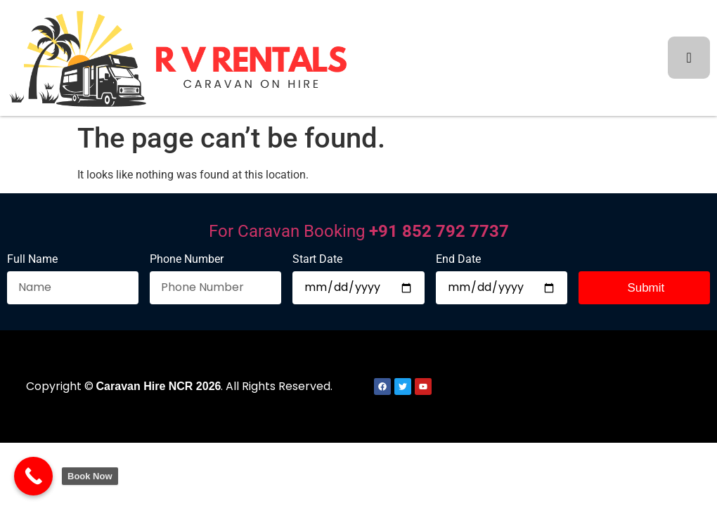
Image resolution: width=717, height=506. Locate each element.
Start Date (317, 260)
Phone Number (187, 260)
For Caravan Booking (359, 231)
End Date (458, 260)
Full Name (32, 260)
